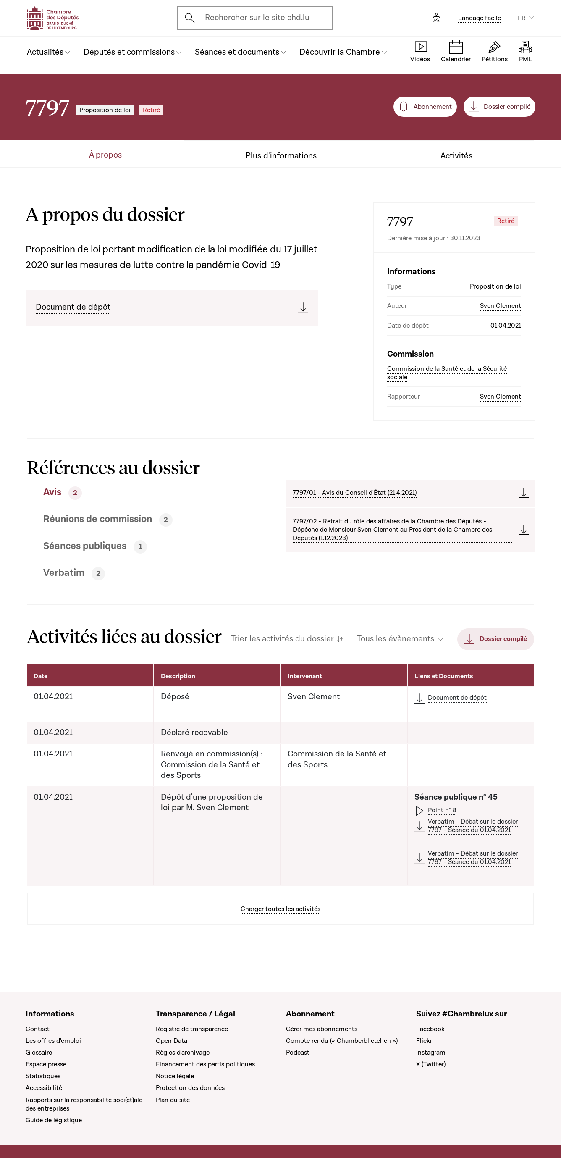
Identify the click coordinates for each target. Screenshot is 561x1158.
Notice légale (175, 1076)
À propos (105, 155)
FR (522, 18)
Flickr (424, 1041)
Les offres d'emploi (53, 1041)
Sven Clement (500, 306)
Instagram (431, 1052)
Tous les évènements (395, 639)
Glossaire (39, 1052)
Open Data (171, 1041)
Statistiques (43, 1076)
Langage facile (479, 18)
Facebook (430, 1029)
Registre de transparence (192, 1029)
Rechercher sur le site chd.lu (257, 17)
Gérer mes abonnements (321, 1029)
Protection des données (190, 1088)
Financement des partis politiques (205, 1064)
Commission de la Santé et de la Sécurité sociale (447, 373)
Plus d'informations (281, 156)
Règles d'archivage (183, 1052)
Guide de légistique (54, 1120)
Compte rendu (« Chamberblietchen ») (342, 1041)
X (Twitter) (431, 1064)
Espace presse (46, 1064)
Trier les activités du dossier (282, 639)
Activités (456, 156)
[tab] (129, 493)
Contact (38, 1029)
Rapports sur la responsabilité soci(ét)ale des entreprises (84, 1104)
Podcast (297, 1052)
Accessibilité (44, 1088)
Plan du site (173, 1100)
